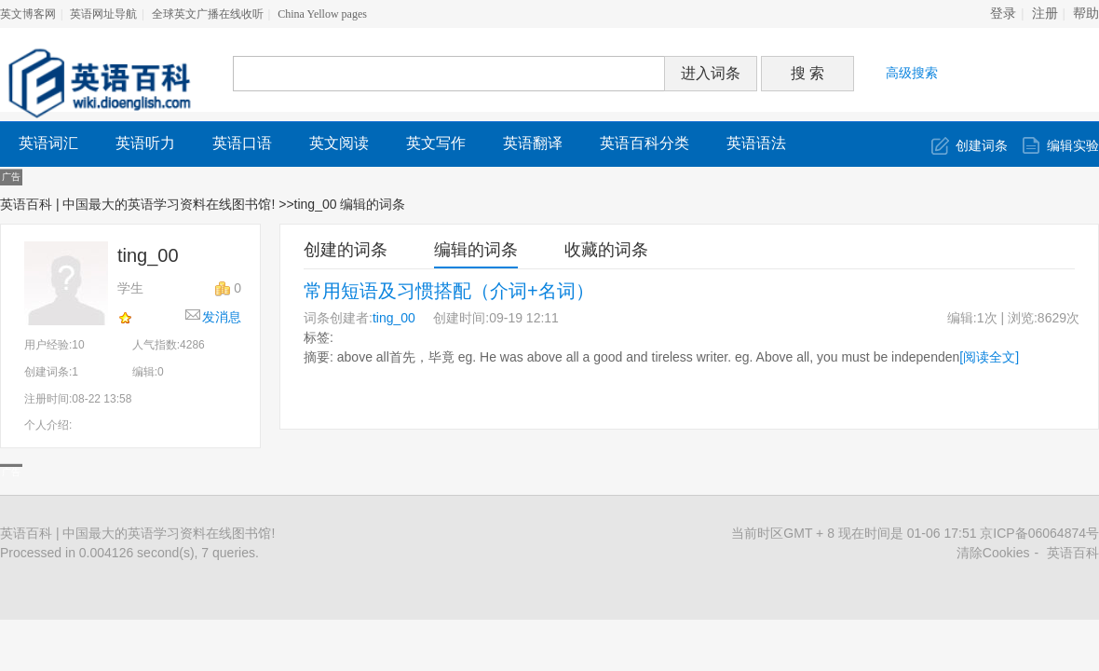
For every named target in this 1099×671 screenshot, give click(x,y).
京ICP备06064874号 (1039, 533)
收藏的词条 (606, 249)
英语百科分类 (644, 143)
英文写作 (436, 143)
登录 (1003, 14)
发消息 (221, 316)
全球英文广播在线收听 (208, 14)
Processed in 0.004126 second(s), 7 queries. (129, 552)
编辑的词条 (476, 249)
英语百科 (1073, 552)
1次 (987, 317)
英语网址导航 (103, 14)
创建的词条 (345, 249)
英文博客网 (28, 14)
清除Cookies (993, 552)
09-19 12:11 (524, 317)
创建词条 (982, 145)
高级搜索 (912, 72)
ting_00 (394, 317)
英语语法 (756, 143)
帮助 (1086, 14)
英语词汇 (48, 143)
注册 (1045, 14)
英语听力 (145, 143)
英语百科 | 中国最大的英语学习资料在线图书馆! (137, 204)
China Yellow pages (322, 14)
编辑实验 (1073, 145)
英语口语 (242, 143)
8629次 (1058, 317)
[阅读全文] (989, 356)
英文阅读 (339, 143)
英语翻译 (533, 143)
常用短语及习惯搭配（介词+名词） (449, 291)
